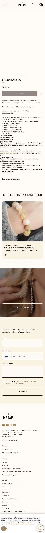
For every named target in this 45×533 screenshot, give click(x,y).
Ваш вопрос (7, 364)
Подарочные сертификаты (11, 475)
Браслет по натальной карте (12, 487)
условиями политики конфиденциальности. (21, 382)
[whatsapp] (11, 425)
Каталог (5, 446)
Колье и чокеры (8, 449)
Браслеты (5, 456)
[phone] (14, 425)
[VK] (7, 425)
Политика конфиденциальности (13, 511)
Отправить (22, 391)
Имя (4, 338)
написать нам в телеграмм (8, 153)
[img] (22, 3)
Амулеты (5, 465)
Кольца (4, 462)
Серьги (4, 459)
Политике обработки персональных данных (22, 524)
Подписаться (23, 307)
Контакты (5, 508)
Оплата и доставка (8, 502)
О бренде (5, 495)
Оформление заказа (9, 499)
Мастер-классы (7, 483)
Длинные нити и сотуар (10, 452)
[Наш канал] (3, 425)
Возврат (5, 505)
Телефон (6, 351)
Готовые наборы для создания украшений (17, 471)
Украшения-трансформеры (12, 468)
